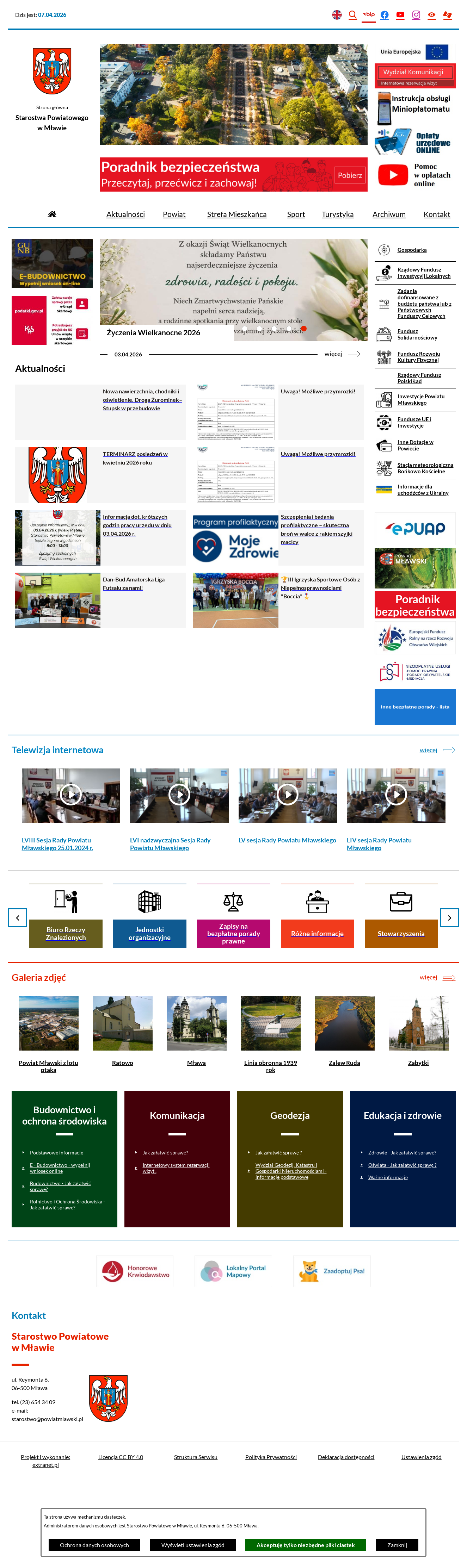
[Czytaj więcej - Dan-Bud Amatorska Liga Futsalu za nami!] (100, 600)
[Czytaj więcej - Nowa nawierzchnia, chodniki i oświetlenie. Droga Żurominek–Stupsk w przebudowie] (100, 412)
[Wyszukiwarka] (353, 15)
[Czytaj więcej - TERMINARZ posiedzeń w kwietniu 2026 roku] (100, 475)
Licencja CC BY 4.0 (120, 1456)
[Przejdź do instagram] (416, 15)
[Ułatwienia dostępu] (432, 15)
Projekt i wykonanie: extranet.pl (45, 1460)
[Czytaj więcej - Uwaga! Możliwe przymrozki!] (278, 412)
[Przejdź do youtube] (400, 15)
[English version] (337, 15)
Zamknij (397, 1545)
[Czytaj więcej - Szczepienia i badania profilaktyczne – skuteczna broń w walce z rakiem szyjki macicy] (278, 538)
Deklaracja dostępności (346, 1456)
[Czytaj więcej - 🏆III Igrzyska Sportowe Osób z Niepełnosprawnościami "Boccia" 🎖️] (278, 600)
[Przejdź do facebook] (385, 15)
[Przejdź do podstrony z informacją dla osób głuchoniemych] (448, 15)
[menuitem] (125, 214)
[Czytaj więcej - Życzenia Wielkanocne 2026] (234, 301)
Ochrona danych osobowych (94, 1545)
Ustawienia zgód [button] (421, 1456)
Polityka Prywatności (271, 1456)
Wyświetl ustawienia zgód (193, 1545)
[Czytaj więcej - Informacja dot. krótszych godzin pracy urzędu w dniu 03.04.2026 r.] (100, 538)
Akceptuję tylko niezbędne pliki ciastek (306, 1545)
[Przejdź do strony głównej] (52, 213)
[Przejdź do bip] (369, 15)
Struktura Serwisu (195, 1456)
